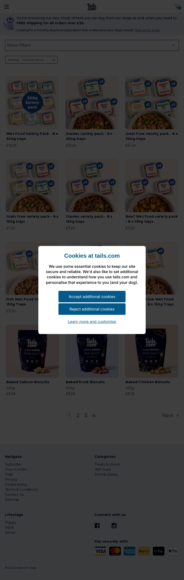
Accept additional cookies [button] (92, 296)
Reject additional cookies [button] (92, 309)
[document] (92, 271)
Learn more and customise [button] (92, 321)
